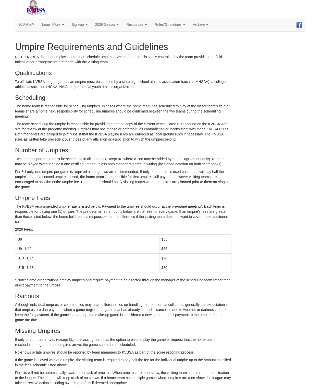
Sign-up (80, 24)
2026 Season (107, 24)
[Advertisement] (277, 113)
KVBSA (26, 24)
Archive (200, 24)
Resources (136, 24)
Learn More (53, 24)
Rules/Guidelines (170, 24)
